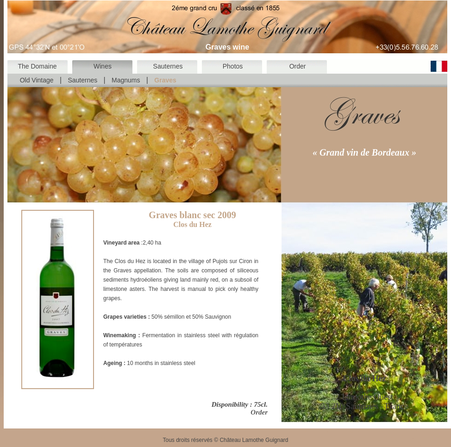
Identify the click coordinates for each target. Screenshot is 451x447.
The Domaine (37, 66)
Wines (103, 66)
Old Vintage (37, 80)
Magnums (126, 80)
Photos (233, 66)
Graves (165, 80)
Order (297, 66)
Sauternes (168, 66)
